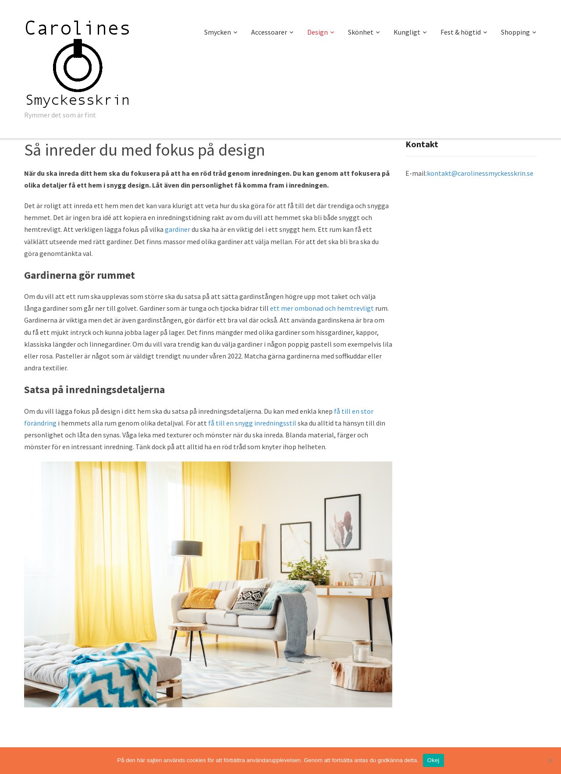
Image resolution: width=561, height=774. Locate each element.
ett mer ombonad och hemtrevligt (322, 308)
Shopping (515, 32)
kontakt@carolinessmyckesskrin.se (480, 173)
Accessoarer (269, 32)
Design (317, 32)
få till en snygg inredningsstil (252, 423)
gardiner (177, 229)
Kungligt (407, 32)
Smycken (217, 32)
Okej (433, 760)
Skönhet (360, 32)
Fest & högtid (460, 32)
